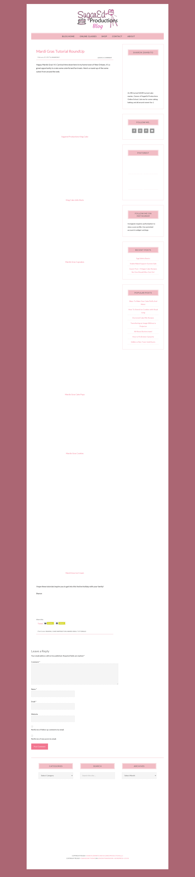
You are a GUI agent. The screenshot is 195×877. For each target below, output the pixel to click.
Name (34, 693)
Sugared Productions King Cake (74, 140)
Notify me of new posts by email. (43, 743)
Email (33, 705)
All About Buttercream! (143, 335)
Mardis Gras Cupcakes (74, 265)
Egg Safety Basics (143, 262)
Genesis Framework (106, 862)
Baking (49, 635)
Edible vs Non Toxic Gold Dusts (143, 346)
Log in (126, 862)
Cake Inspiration (59, 635)
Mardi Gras (72, 635)
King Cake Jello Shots (75, 204)
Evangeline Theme (88, 862)
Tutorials (81, 635)
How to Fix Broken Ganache (143, 340)
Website (34, 718)
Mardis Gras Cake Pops (75, 398)
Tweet (40, 627)
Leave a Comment (105, 61)
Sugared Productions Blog (97, 21)
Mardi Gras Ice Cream (75, 576)
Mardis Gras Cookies (75, 457)
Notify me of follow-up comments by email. (47, 733)
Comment (35, 666)
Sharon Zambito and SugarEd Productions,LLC (104, 859)
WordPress (118, 862)
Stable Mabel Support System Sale (143, 267)
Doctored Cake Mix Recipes (143, 321)
